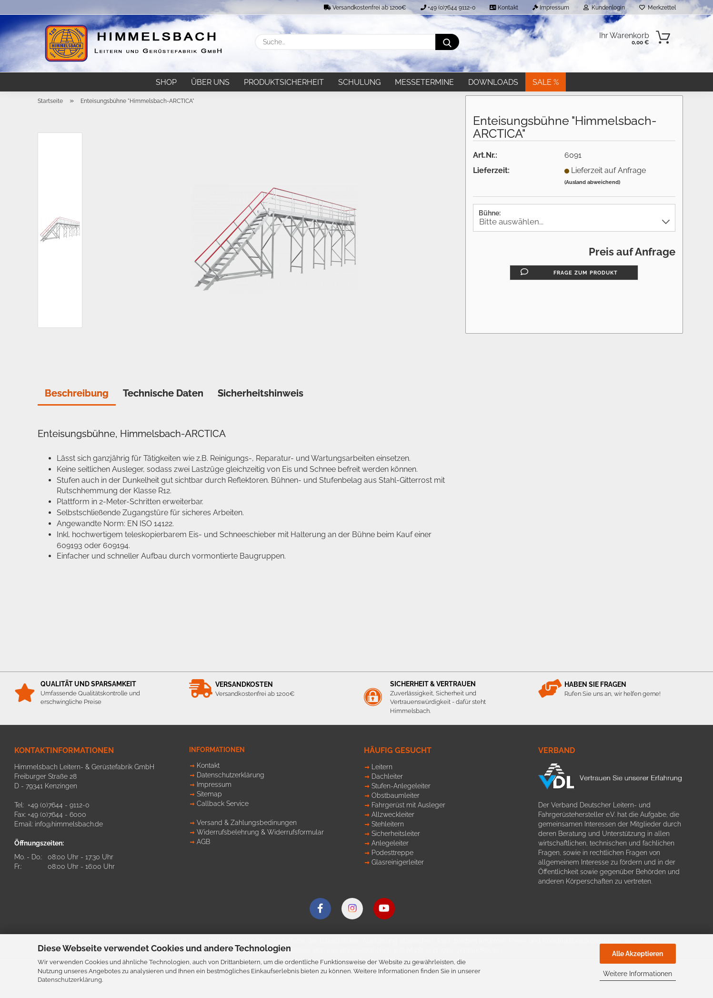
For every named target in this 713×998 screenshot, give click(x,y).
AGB (203, 841)
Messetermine (424, 82)
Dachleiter (387, 776)
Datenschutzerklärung (70, 979)
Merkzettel (657, 7)
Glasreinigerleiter (398, 862)
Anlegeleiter (390, 843)
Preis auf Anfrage (632, 251)
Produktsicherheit (284, 82)
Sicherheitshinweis (260, 393)
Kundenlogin (604, 7)
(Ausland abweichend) (592, 182)
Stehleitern (388, 824)
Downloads (493, 82)
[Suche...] (447, 42)
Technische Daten (163, 393)
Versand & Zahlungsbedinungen (247, 822)
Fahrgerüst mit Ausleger (408, 805)
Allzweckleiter (393, 814)
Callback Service (223, 803)
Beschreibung (77, 393)
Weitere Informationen (637, 974)
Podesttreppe (392, 852)
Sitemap (209, 794)
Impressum (550, 7)
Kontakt (504, 7)
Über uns (210, 82)
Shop (166, 82)
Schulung (359, 82)
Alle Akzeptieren (637, 953)
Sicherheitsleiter (396, 833)
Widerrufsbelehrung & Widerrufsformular (260, 832)
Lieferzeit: (491, 170)
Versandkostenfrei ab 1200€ (365, 7)
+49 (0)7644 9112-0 (448, 7)
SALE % (545, 82)
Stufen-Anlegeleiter (401, 786)
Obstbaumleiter (396, 795)
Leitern (382, 767)
